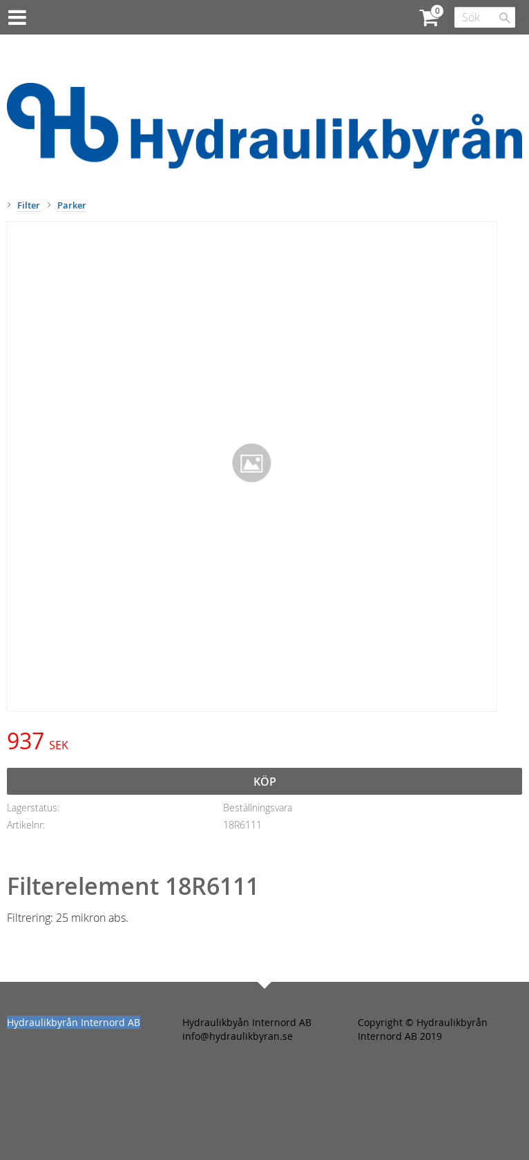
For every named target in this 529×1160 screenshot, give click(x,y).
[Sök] (504, 18)
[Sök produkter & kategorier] (484, 17)
